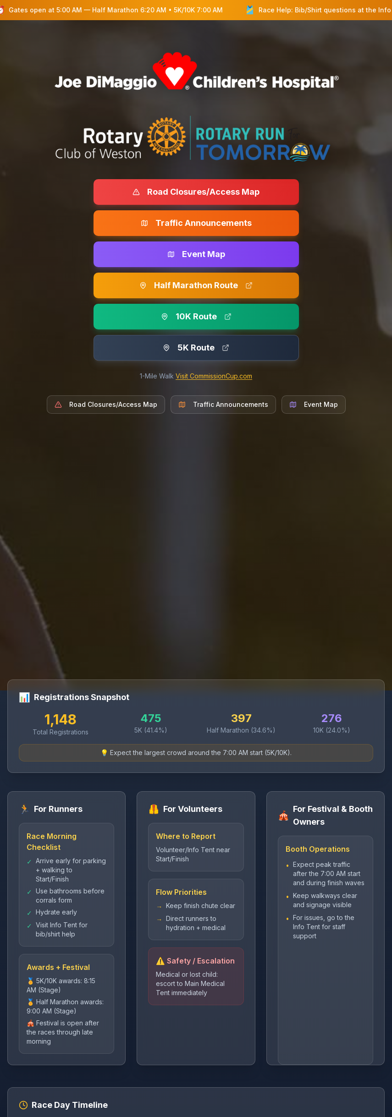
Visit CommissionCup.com (214, 376)
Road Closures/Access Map (196, 192)
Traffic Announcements (196, 223)
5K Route (196, 347)
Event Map (196, 254)
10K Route (196, 316)
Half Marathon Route (196, 285)
